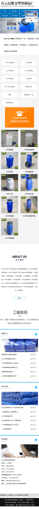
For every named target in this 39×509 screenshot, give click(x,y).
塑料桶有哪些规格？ (8, 372)
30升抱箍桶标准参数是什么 (10, 367)
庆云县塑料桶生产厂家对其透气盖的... (13, 407)
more (19, 298)
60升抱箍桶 (9, 216)
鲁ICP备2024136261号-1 (23, 505)
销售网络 (24, 15)
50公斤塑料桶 (29, 70)
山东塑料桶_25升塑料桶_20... (10, 412)
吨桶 (9, 95)
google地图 (21, 507)
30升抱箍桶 (29, 172)
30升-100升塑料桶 (9, 86)
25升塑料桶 (28, 62)
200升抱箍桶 (9, 238)
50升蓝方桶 (29, 194)
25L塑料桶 (10, 495)
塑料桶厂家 (28, 86)
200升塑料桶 (9, 78)
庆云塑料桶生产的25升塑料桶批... (12, 420)
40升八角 (9, 194)
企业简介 (15, 11)
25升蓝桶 (9, 172)
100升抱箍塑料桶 (29, 216)
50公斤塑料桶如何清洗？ (9, 359)
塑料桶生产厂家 (28, 95)
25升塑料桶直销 (6, 429)
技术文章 (15, 15)
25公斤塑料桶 (10, 70)
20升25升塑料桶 (9, 62)
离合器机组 (25, 495)
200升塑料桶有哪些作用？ (9, 376)
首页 (5, 11)
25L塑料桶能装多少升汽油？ (10, 425)
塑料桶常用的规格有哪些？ (10, 354)
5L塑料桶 (29, 78)
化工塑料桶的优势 (7, 416)
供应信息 (5, 15)
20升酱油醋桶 (29, 150)
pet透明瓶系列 (9, 102)
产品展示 (24, 11)
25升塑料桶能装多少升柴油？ (10, 363)
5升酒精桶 (9, 150)
